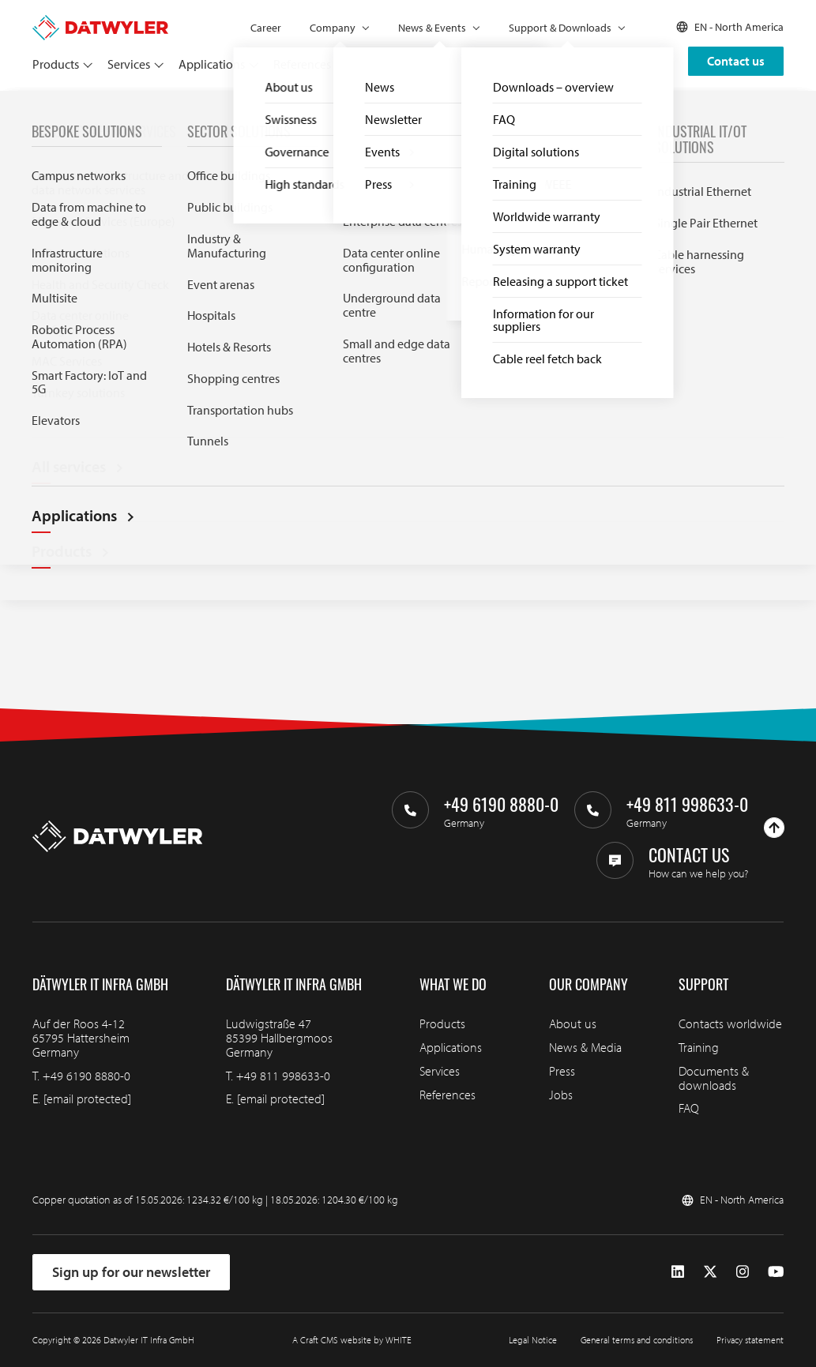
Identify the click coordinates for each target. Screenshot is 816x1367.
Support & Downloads (560, 27)
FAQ (72, 108)
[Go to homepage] (100, 22)
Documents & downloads (714, 1078)
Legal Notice (533, 1340)
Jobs (561, 1094)
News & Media (585, 1047)
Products (55, 64)
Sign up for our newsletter (131, 1272)
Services (128, 64)
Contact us (736, 61)
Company (332, 27)
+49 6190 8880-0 (86, 1075)
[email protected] (87, 1098)
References (302, 64)
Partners (367, 64)
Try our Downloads (108, 435)
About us (572, 1023)
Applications (212, 64)
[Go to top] (774, 827)
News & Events (432, 27)
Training (699, 1047)
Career (265, 27)
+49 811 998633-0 (283, 1075)
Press (562, 1071)
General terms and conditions (637, 1340)
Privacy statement (750, 1340)
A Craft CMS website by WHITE (352, 1340)
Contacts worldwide (730, 1023)
